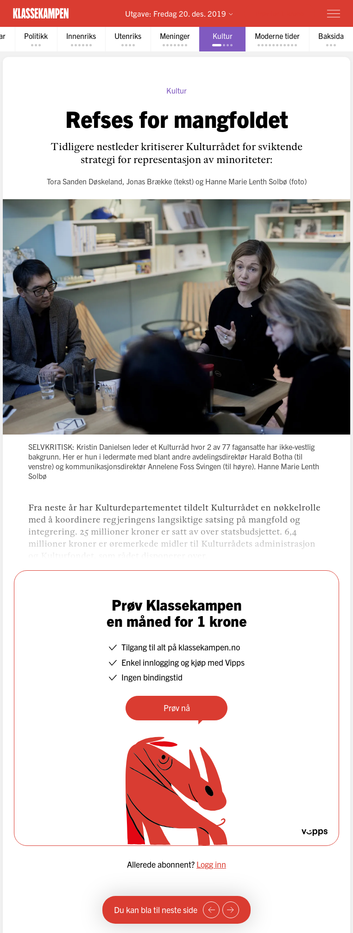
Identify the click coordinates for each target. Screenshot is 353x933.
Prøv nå (177, 707)
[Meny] (333, 13)
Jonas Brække (149, 181)
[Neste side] (230, 909)
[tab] (36, 39)
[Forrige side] (211, 909)
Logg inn (211, 864)
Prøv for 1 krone (279, 13)
